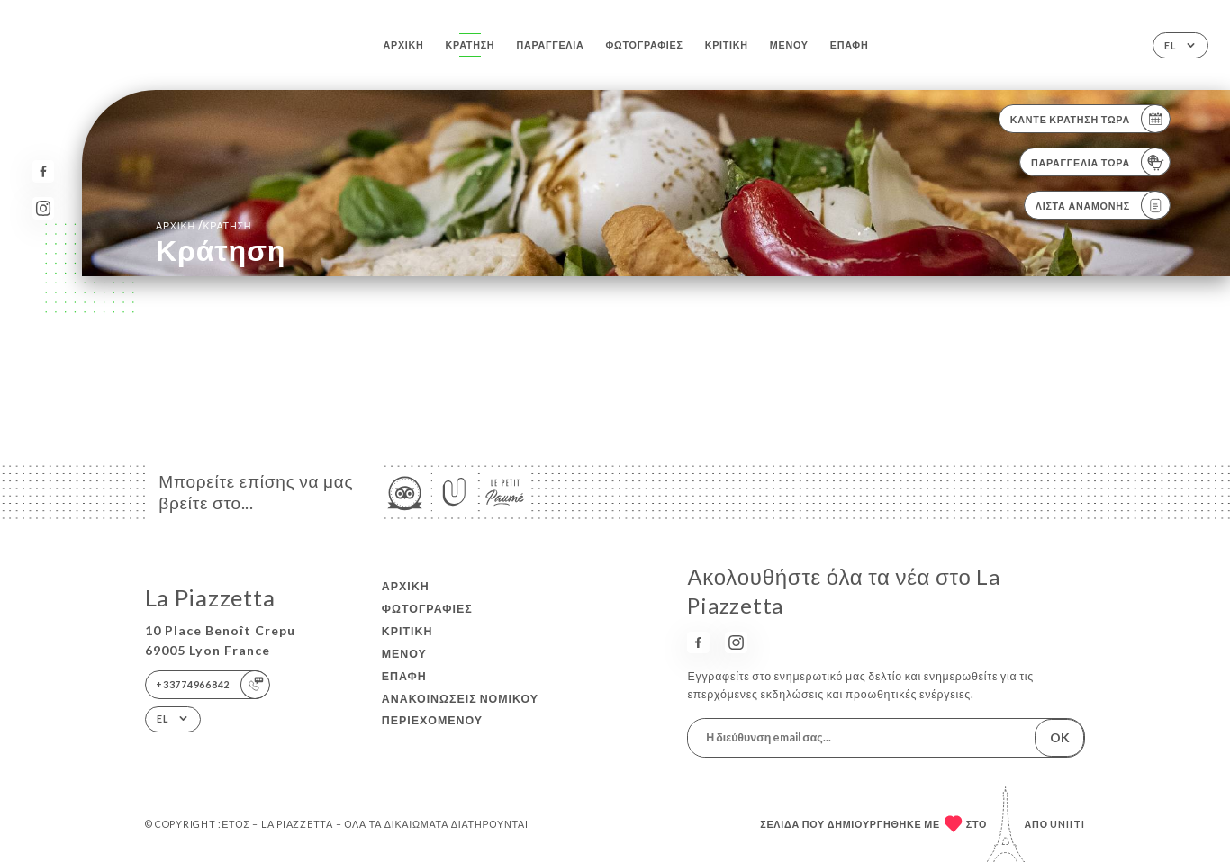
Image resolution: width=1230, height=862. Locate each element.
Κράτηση (470, 44)
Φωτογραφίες (644, 44)
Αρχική (404, 44)
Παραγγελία (549, 44)
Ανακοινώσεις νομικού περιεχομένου (460, 710)
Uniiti (1067, 824)
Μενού (789, 44)
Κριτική (726, 44)
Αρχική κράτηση (203, 225)
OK (1060, 737)
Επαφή (849, 44)
